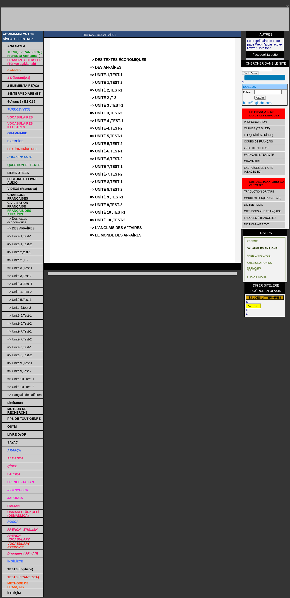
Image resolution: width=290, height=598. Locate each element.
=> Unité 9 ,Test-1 (20, 363)
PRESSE (252, 241)
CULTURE (253, 270)
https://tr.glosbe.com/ (257, 103)
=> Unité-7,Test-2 (19, 339)
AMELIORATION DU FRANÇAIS (259, 264)
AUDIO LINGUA (257, 277)
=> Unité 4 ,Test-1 (20, 284)
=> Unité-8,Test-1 (19, 347)
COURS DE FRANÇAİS (258, 141)
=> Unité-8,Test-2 (19, 355)
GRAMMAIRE (252, 161)
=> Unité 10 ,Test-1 (20, 379)
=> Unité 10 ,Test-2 (20, 387)
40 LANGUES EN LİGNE (262, 248)
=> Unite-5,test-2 (19, 307)
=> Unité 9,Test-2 (19, 371)
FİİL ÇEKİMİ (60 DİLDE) (258, 135)
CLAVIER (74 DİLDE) (257, 128)
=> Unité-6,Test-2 (19, 323)
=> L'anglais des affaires (24, 395)
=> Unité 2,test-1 (19, 252)
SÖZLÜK (249, 87)
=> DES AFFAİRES (21, 228)
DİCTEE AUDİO (253, 204)
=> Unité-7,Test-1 (19, 331)
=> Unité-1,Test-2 (19, 244)
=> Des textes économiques (17, 220)
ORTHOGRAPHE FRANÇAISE (263, 211)
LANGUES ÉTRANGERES (260, 217)
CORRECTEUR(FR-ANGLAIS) (262, 198)
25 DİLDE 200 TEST (256, 148)
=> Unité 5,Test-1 (19, 299)
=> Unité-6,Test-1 (19, 315)
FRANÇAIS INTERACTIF (259, 154)
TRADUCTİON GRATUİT (259, 191)
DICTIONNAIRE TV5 (256, 224)
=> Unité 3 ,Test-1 (20, 268)
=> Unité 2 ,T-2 (18, 260)
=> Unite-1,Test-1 (19, 236)
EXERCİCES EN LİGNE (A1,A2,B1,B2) (258, 169)
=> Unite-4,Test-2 (19, 292)
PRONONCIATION (255, 121)
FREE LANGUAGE (258, 255)
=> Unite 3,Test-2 (19, 276)
